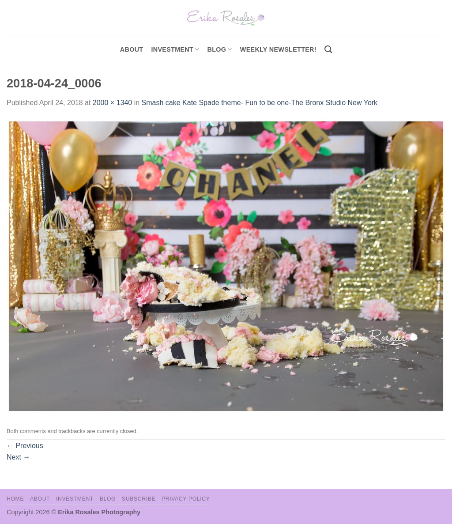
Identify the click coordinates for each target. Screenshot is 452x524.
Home (15, 499)
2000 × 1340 (112, 102)
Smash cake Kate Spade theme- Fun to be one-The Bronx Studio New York (260, 102)
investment (175, 49)
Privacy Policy (186, 499)
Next (18, 457)
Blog (219, 49)
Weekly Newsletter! (278, 49)
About (131, 49)
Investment (75, 499)
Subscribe (138, 499)
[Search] (328, 50)
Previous (25, 445)
